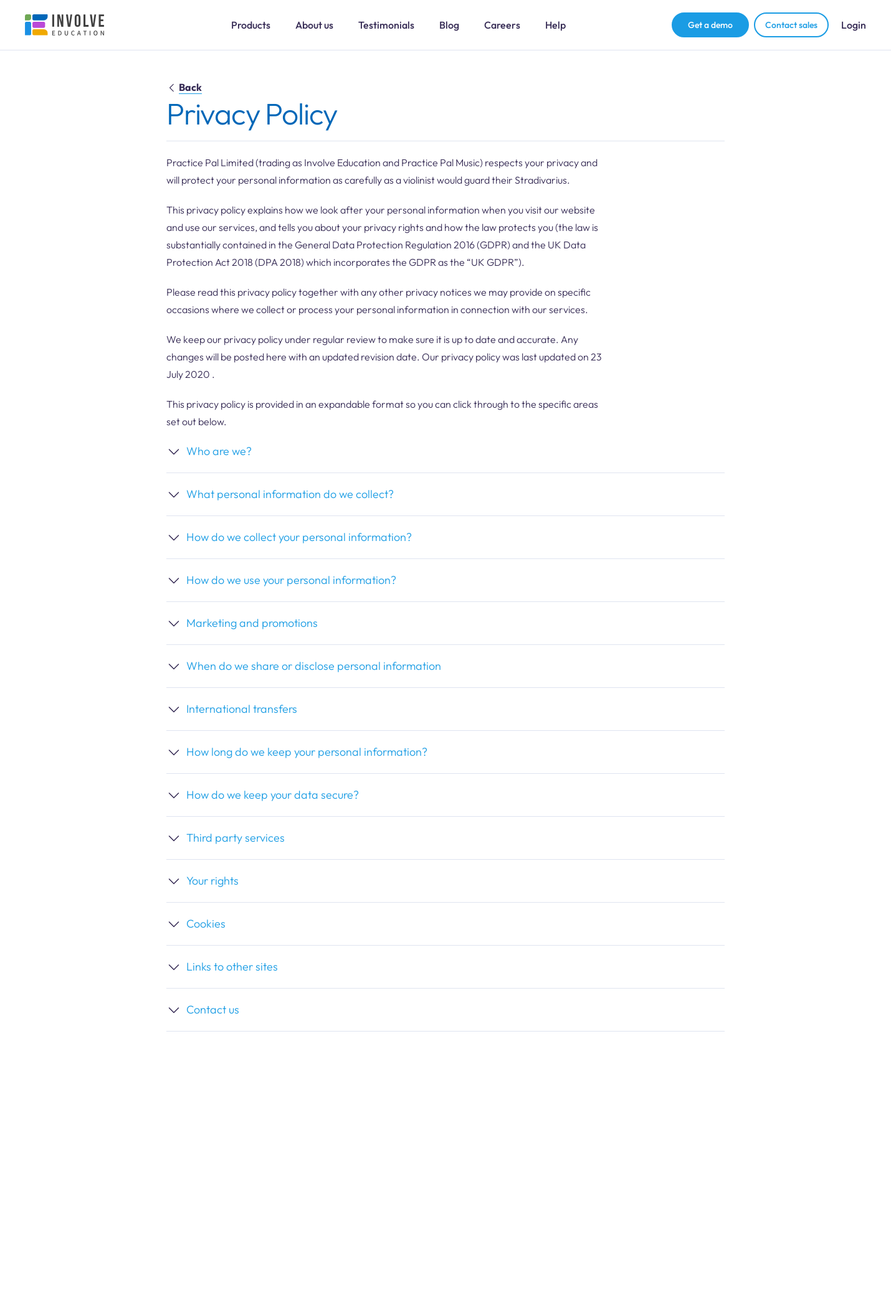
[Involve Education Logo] (65, 24)
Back (184, 87)
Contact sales (791, 25)
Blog (449, 25)
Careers (502, 25)
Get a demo (710, 25)
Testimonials (386, 25)
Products (250, 25)
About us (314, 25)
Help (555, 25)
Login (853, 25)
